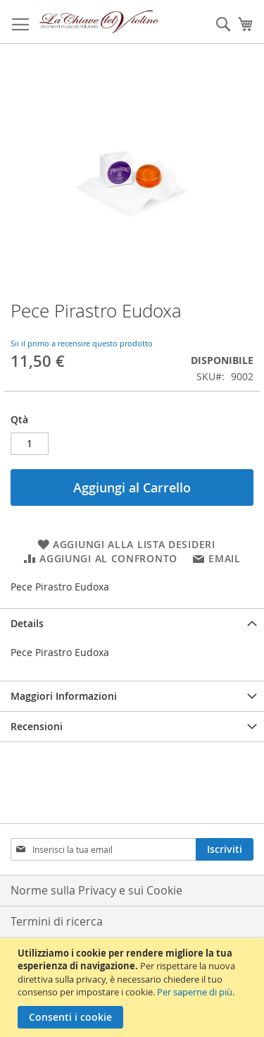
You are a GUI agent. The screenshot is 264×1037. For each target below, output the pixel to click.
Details (27, 623)
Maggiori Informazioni (64, 696)
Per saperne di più (194, 992)
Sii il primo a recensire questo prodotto (82, 343)
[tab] (132, 623)
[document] (134, 988)
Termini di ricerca (57, 921)
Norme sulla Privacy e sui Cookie (96, 890)
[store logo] (100, 22)
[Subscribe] (224, 849)
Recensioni (37, 726)
